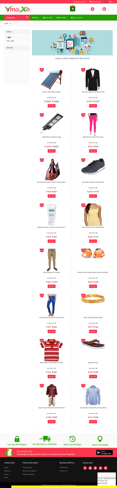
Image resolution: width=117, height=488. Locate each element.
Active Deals (95, 2)
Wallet (108, 2)
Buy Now (51, 106)
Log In (94, 9)
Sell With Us (64, 467)
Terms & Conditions (29, 471)
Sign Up (107, 9)
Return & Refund (28, 474)
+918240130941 (109, 478)
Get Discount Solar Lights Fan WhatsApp (25, 487)
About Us (7, 471)
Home (6, 467)
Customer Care (80, 2)
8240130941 (102, 483)
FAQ (5, 477)
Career (6, 474)
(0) (55, 97)
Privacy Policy (27, 467)
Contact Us (63, 471)
